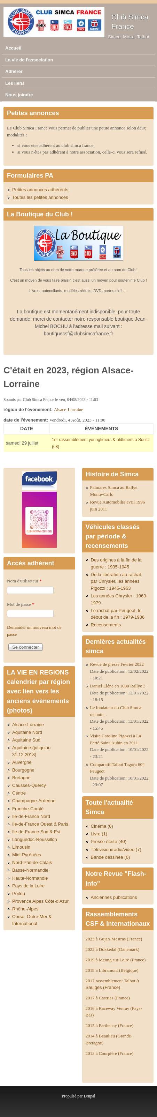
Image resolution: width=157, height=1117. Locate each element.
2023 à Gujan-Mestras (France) (114, 938)
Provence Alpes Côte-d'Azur (40, 901)
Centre (19, 793)
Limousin (21, 847)
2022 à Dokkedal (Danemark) (113, 949)
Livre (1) (99, 833)
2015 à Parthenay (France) (110, 1025)
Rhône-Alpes (25, 908)
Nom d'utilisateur (24, 580)
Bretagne (21, 777)
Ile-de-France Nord (31, 816)
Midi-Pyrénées (26, 854)
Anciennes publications (114, 897)
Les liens (15, 83)
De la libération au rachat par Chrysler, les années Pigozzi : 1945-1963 (116, 581)
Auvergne (22, 762)
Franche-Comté (28, 808)
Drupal (89, 1096)
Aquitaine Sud (26, 740)
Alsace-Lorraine (68, 409)
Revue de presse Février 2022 (117, 664)
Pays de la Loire (28, 885)
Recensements (106, 624)
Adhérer (14, 71)
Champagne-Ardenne (33, 800)
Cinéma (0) (102, 826)
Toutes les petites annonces (40, 197)
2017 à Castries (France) (108, 997)
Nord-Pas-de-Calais (32, 862)
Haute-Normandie (30, 878)
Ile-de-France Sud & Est (36, 831)
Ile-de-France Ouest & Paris (40, 824)
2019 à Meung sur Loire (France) (116, 959)
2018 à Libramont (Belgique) (112, 970)
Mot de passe (20, 604)
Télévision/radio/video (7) (116, 849)
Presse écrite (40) (109, 841)
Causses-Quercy (29, 785)
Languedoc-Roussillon (34, 839)
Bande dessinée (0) (110, 857)
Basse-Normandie (30, 870)
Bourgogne (23, 770)
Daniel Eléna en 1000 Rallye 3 (118, 685)
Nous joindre (19, 94)
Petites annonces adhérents (40, 189)
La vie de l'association (29, 59)
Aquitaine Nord (27, 732)
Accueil (13, 48)
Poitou (18, 893)
